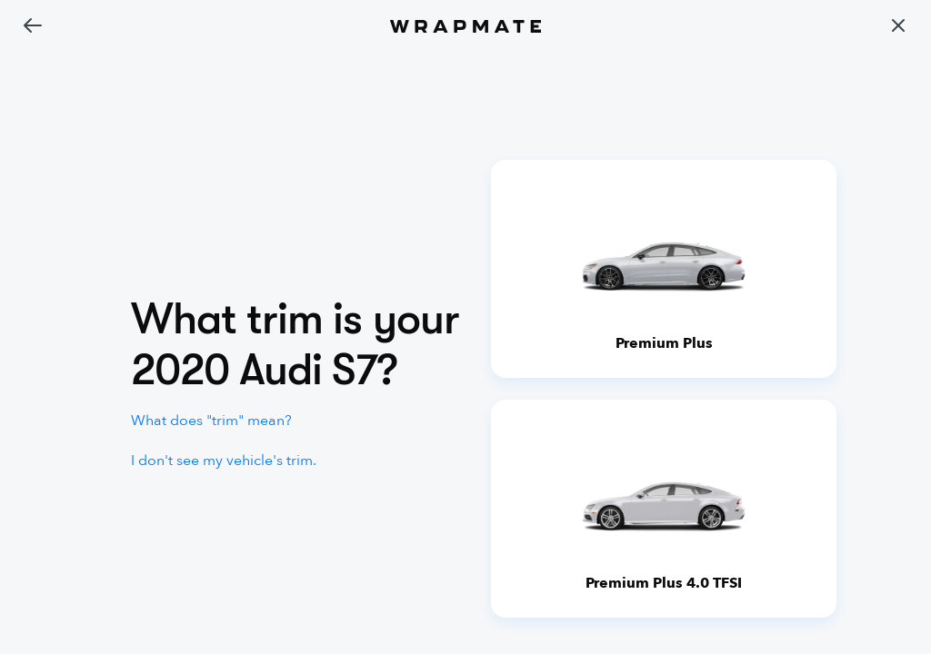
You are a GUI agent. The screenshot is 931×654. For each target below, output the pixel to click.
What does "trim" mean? (211, 421)
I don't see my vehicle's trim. (223, 461)
